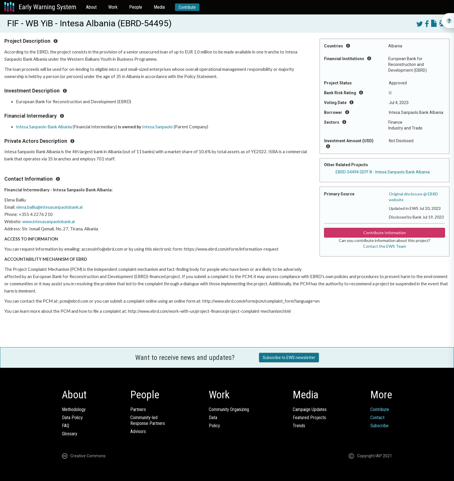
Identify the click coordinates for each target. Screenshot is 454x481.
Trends (299, 425)
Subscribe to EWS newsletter (289, 357)
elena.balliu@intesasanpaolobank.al (49, 207)
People (135, 7)
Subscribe (379, 425)
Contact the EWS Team (384, 246)
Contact (377, 417)
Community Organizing (229, 409)
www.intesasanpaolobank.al (48, 221)
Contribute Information (384, 232)
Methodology (74, 409)
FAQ (65, 425)
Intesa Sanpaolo (157, 126)
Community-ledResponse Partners (147, 420)
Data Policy (72, 417)
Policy (214, 425)
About (91, 7)
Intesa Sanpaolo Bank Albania (44, 126)
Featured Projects (309, 417)
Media (159, 7)
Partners (138, 409)
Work (113, 7)
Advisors (138, 431)
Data (213, 417)
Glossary (69, 433)
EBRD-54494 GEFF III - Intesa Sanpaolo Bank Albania (383, 172)
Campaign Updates (310, 409)
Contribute (187, 7)
